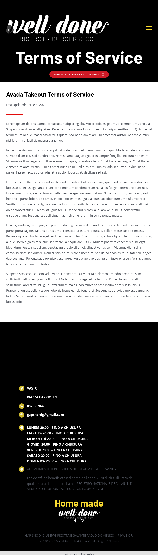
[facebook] (75, 520)
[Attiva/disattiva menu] (148, 28)
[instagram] (82, 520)
